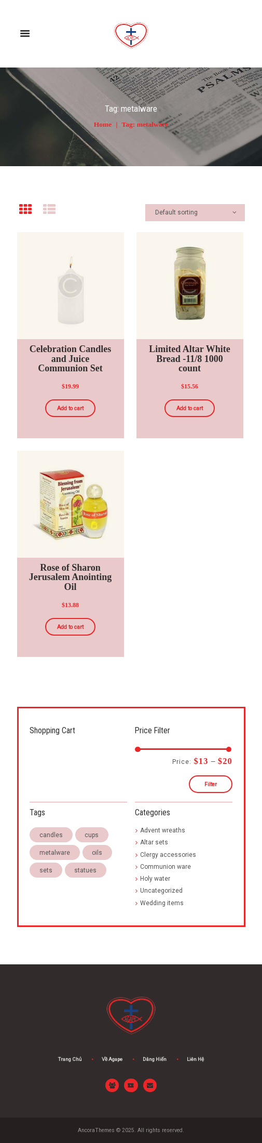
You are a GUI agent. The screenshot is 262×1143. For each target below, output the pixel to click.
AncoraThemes (96, 1130)
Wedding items (162, 903)
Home (103, 124)
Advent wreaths (162, 830)
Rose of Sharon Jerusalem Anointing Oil (70, 576)
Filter (210, 784)
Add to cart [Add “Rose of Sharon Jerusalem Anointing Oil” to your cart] (70, 627)
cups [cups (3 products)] (92, 835)
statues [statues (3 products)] (85, 870)
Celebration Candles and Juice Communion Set (71, 358)
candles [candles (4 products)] (51, 835)
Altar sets (154, 842)
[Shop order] (195, 212)
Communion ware (165, 866)
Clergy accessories (168, 854)
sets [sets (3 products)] (45, 870)
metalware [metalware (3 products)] (54, 852)
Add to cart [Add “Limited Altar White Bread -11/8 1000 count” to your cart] (189, 408)
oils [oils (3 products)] (97, 852)
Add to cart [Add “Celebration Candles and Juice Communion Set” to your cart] (70, 408)
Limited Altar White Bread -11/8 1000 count (189, 358)
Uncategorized (161, 890)
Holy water (155, 878)
